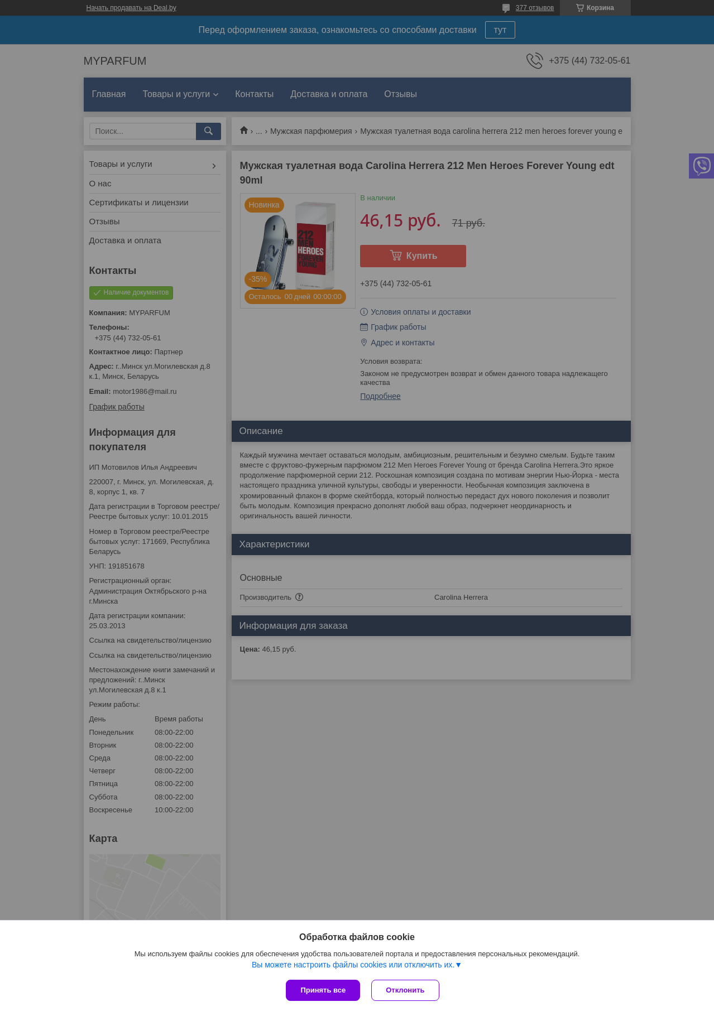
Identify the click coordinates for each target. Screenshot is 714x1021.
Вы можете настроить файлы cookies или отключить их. (353, 964)
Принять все (323, 990)
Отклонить (405, 990)
